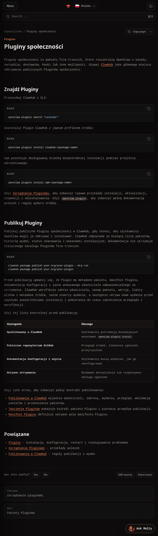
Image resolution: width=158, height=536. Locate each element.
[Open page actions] (150, 32)
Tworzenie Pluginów (24, 409)
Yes (36, 474)
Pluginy (15, 443)
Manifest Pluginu (22, 414)
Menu (10, 6)
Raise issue (145, 474)
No (45, 474)
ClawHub (107, 65)
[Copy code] (148, 108)
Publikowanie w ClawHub (28, 398)
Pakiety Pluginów (79, 511)
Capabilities (13, 31)
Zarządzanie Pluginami (31, 193)
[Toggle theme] (151, 6)
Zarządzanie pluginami (79, 493)
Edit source (125, 474)
